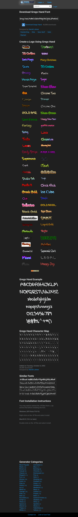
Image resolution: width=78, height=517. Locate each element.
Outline (37, 491)
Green (37, 483)
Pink (22, 494)
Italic (49, 32)
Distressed (38, 473)
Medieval (38, 487)
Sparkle (37, 504)
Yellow (37, 510)
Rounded (24, 498)
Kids (33, 32)
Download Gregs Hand (32, 25)
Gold (22, 481)
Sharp (22, 502)
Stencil (22, 506)
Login (55, 7)
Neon (36, 489)
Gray (22, 483)
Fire (35, 475)
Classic (23, 473)
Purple (37, 494)
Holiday (37, 485)
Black (22, 467)
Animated (37, 465)
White (22, 510)
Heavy (23, 485)
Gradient (37, 481)
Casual (22, 471)
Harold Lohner (34, 29)
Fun (22, 477)
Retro (36, 496)
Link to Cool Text (44, 515)
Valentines (38, 508)
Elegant (23, 475)
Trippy (22, 508)
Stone (36, 506)
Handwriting (24, 32)
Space (22, 504)
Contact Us (32, 515)
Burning (37, 469)
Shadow (37, 500)
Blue (36, 467)
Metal (22, 489)
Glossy (23, 479)
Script (22, 500)
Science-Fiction (40, 498)
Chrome (37, 471)
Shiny (36, 502)
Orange (23, 491)
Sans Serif (41, 32)
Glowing (37, 479)
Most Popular (24, 465)
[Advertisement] (10, 40)
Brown (22, 469)
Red (22, 496)
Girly (36, 477)
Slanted (23, 35)
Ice (21, 487)
